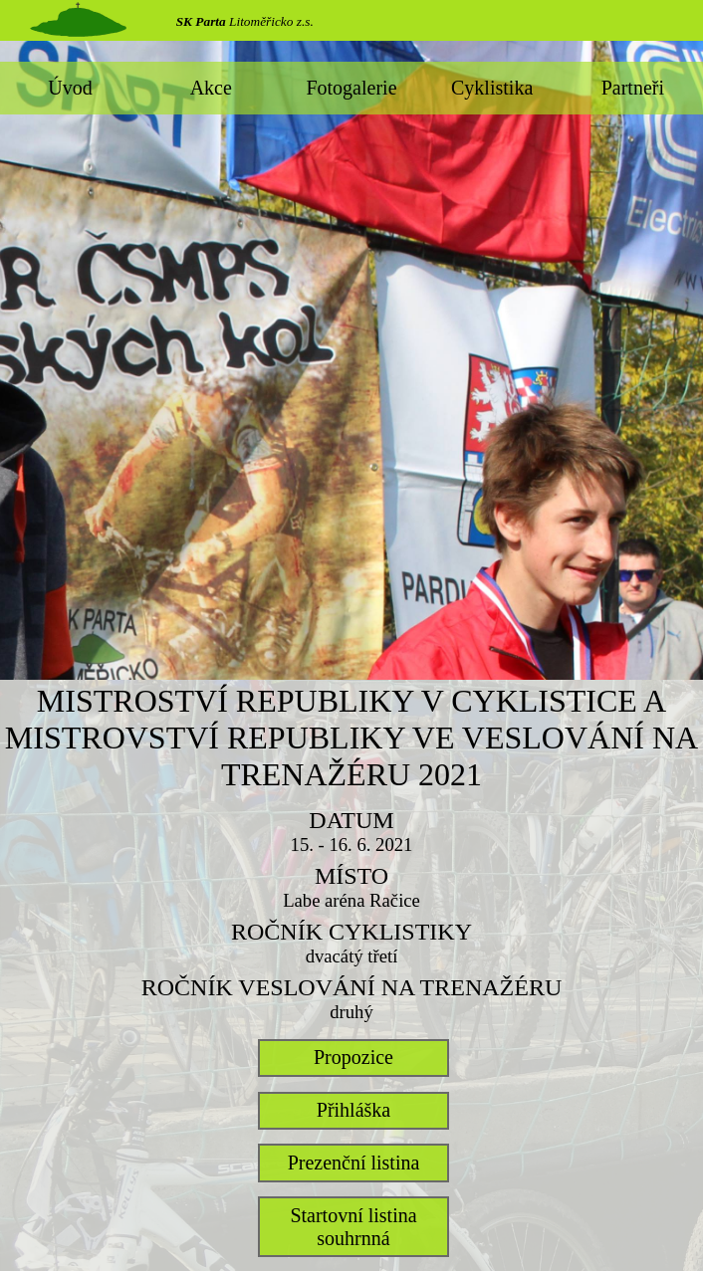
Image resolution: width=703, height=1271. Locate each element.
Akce (211, 88)
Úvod (70, 88)
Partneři (632, 88)
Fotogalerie (351, 88)
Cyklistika (492, 88)
